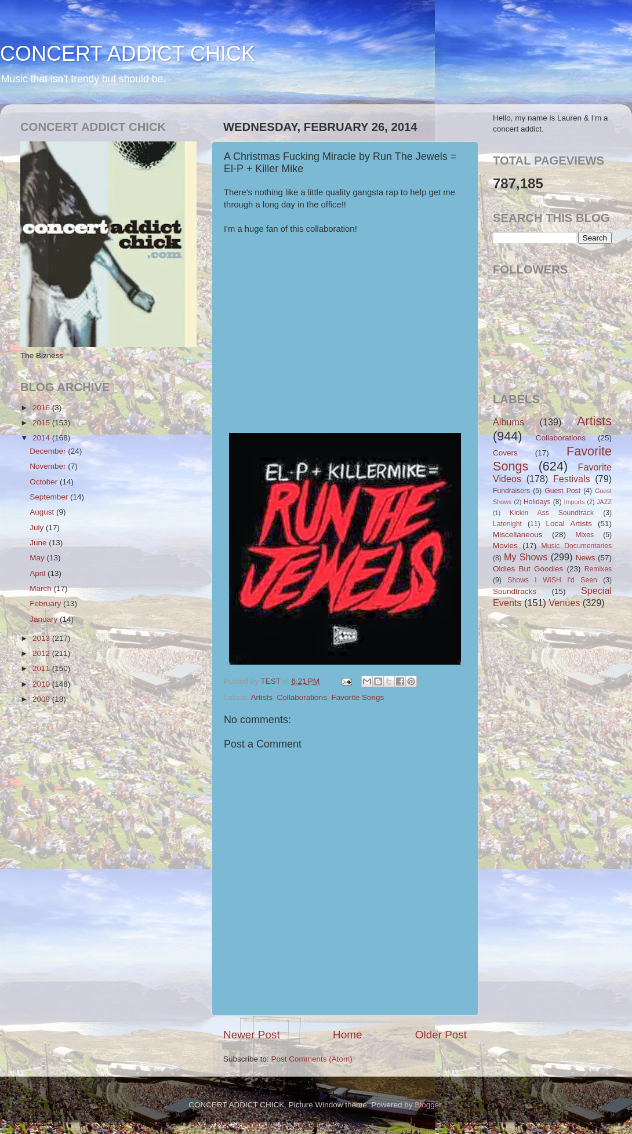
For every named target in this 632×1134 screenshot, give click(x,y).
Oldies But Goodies (528, 568)
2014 (42, 437)
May (38, 557)
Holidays (537, 502)
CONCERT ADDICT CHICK (127, 53)
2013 (42, 638)
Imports (574, 501)
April (39, 573)
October (45, 481)
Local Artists (568, 523)
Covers (505, 453)
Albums (508, 422)
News (585, 557)
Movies (505, 545)
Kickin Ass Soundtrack (552, 513)
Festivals (571, 478)
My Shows (525, 557)
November (49, 466)
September (50, 497)
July (38, 527)
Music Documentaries (577, 546)
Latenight (507, 524)
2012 (42, 653)
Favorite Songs (357, 697)
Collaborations (302, 697)
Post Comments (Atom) (312, 1059)
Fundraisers (511, 491)
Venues (564, 602)
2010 (42, 684)
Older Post (441, 1035)
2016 (42, 407)
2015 (42, 422)
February (46, 603)
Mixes (584, 535)
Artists (262, 697)
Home (347, 1035)
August (43, 512)
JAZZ (604, 501)
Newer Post (251, 1035)
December (49, 451)
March (41, 588)
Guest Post (562, 491)
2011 (42, 668)
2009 (42, 699)
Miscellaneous (518, 534)
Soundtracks (514, 591)
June (39, 542)
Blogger (428, 1104)
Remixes (598, 569)
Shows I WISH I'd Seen (552, 580)
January (45, 619)
